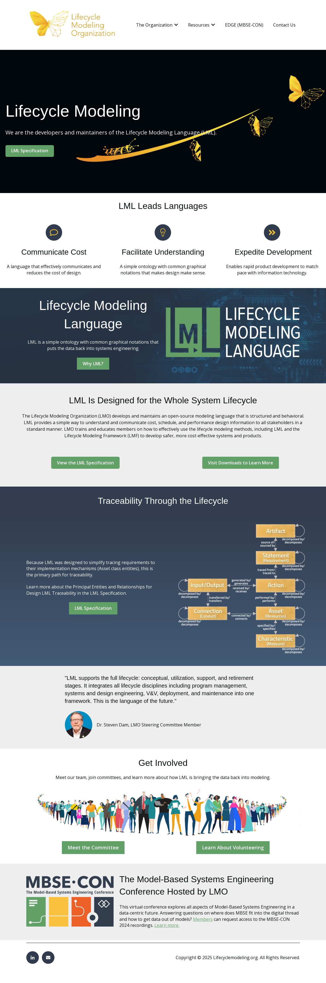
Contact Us (284, 25)
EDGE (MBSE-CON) (244, 25)
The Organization (154, 25)
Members (203, 919)
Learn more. (166, 925)
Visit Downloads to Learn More (240, 463)
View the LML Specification (85, 463)
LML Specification (29, 151)
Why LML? (93, 364)
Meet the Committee (93, 847)
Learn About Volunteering (233, 847)
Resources (198, 25)
